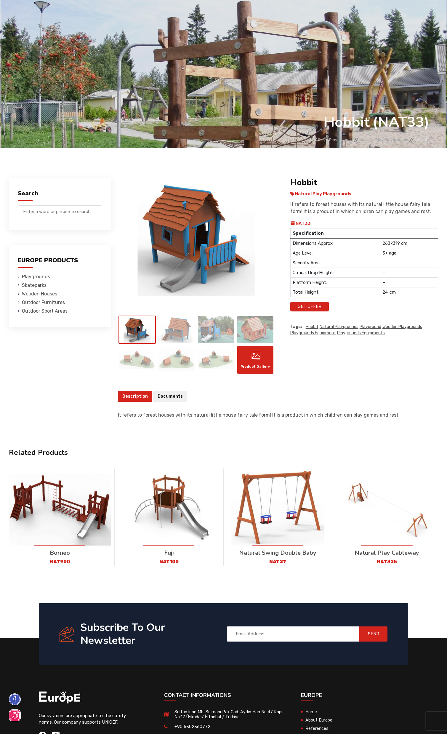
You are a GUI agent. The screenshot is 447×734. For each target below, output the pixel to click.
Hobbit (312, 326)
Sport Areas (275, 13)
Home (295, 139)
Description (135, 399)
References (314, 13)
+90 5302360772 (192, 730)
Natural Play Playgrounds (379, 139)
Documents (172, 399)
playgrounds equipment (313, 332)
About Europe (319, 723)
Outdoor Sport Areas (45, 311)
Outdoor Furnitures (223, 13)
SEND (370, 637)
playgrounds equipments (361, 332)
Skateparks (124, 13)
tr (414, 14)
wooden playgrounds (402, 326)
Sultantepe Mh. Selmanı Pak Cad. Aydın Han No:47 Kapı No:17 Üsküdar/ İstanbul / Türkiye (225, 718)
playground (370, 326)
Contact (349, 13)
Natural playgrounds (339, 326)
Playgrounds (84, 13)
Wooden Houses (168, 13)
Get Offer (309, 306)
